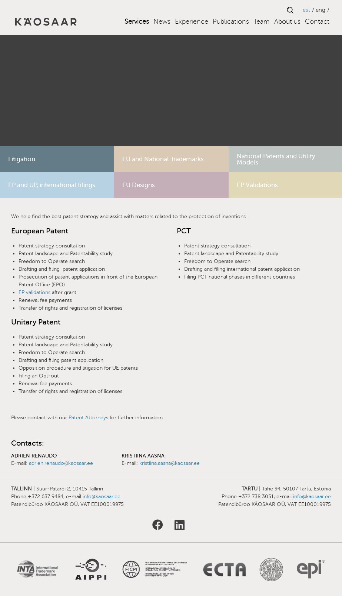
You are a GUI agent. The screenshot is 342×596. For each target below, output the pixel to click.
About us (287, 21)
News (161, 21)
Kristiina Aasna (143, 456)
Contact (317, 21)
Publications (231, 21)
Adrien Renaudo (34, 456)
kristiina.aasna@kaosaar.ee (169, 463)
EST (306, 10)
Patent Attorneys (88, 417)
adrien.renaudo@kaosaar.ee (61, 463)
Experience (191, 21)
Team (261, 21)
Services (136, 21)
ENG (320, 10)
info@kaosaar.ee (101, 496)
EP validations (35, 292)
